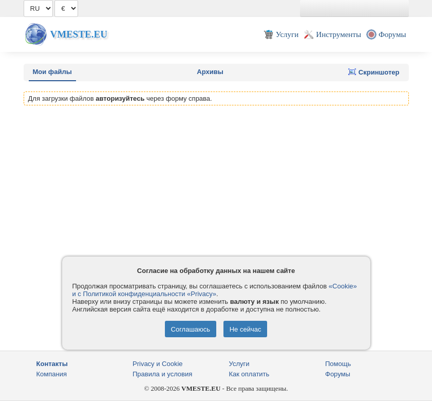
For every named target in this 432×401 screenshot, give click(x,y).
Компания (51, 374)
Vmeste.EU (78, 34)
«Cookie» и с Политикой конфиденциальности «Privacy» (214, 290)
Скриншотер (373, 72)
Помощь (338, 364)
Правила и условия (162, 374)
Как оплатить (249, 374)
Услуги (239, 364)
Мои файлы (52, 72)
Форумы (337, 374)
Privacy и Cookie (158, 364)
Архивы (210, 72)
